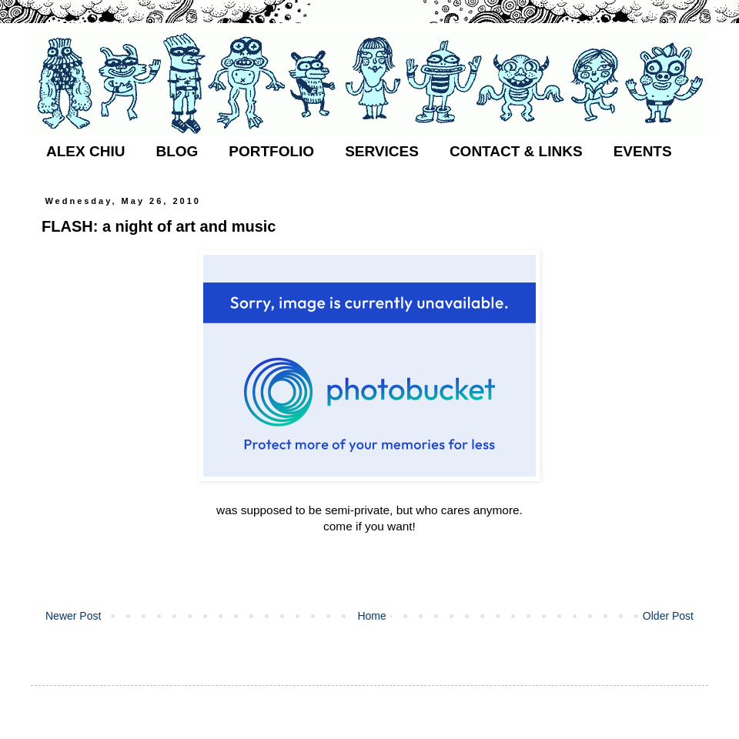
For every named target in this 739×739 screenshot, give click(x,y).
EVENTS (643, 151)
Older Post (668, 616)
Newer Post (73, 616)
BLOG (176, 151)
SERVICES (382, 151)
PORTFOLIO (271, 151)
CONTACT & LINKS (516, 151)
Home (371, 616)
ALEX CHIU (85, 151)
